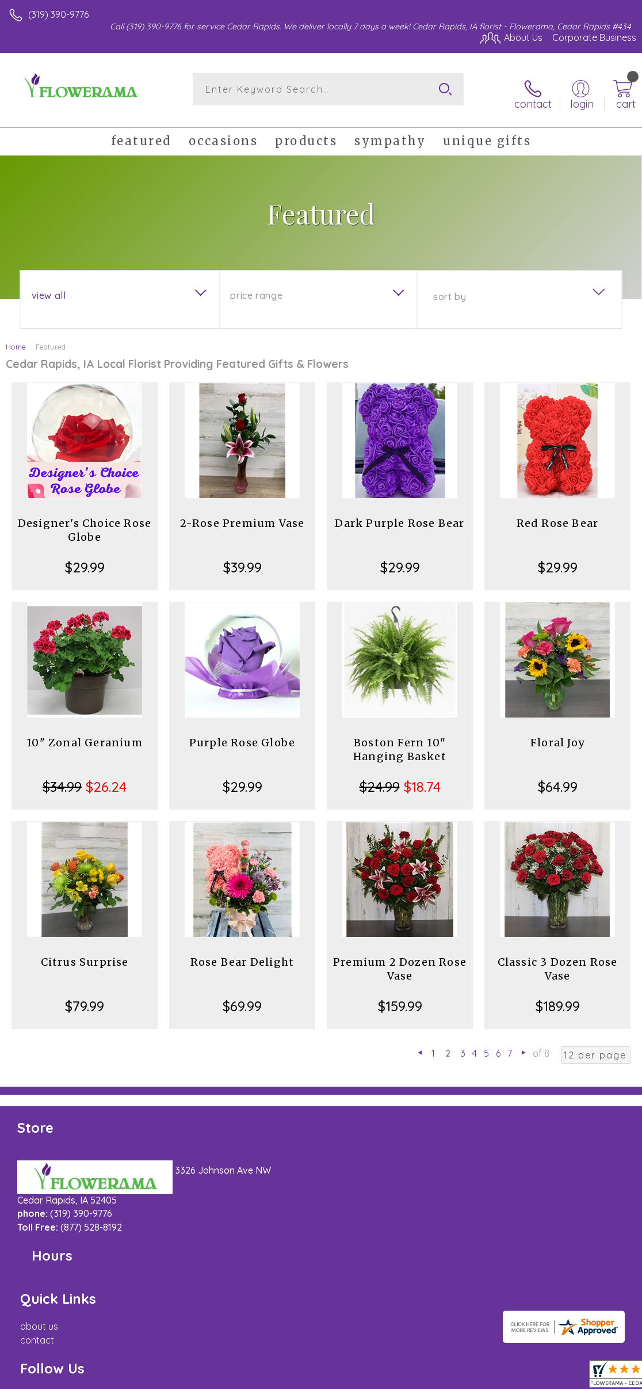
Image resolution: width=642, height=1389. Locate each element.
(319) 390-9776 (58, 14)
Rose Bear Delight (242, 954)
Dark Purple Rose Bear (399, 515)
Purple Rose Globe (242, 734)
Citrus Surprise (85, 954)
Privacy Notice (440, 1376)
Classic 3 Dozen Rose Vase (558, 960)
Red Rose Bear (558, 515)
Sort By (449, 288)
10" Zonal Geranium (84, 734)
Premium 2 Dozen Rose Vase (400, 960)
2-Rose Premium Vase (242, 515)
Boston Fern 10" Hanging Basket (399, 741)
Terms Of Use (373, 1376)
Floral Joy (557, 734)
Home (16, 338)
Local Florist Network (523, 1376)
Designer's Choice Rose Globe (84, 522)
